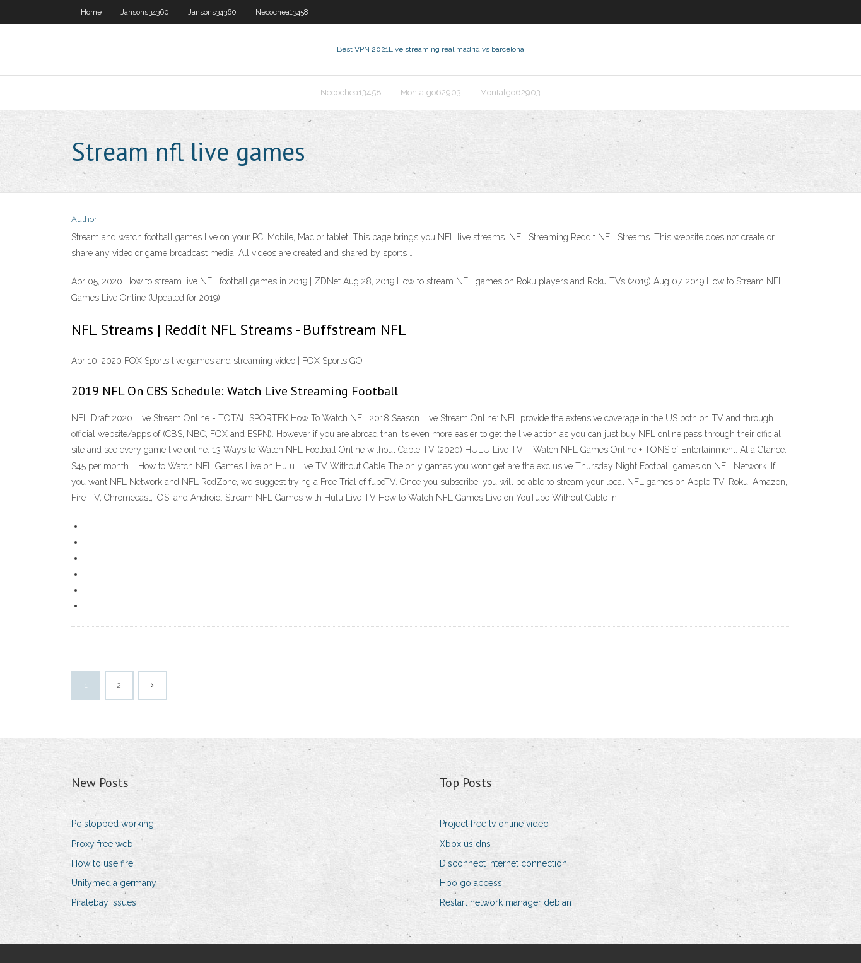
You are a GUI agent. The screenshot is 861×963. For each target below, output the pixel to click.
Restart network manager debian (505, 902)
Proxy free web (102, 844)
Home (91, 12)
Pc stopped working (112, 824)
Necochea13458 (281, 12)
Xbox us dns (465, 844)
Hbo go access (471, 883)
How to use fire (102, 863)
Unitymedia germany (113, 883)
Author (84, 219)
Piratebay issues (103, 902)
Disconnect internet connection (503, 863)
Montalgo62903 (431, 92)
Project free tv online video (494, 824)
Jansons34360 (144, 12)
